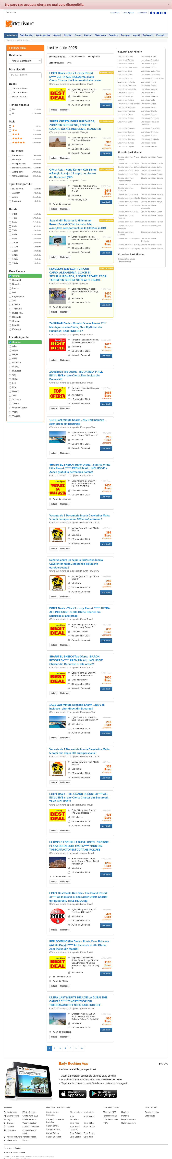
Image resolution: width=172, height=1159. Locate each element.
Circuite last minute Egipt (128, 174)
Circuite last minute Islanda (129, 198)
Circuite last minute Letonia (129, 205)
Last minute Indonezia (127, 89)
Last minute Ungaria (126, 146)
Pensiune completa (25, 167)
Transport (125, 35)
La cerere (25, 201)
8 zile (25, 234)
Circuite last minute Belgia (128, 163)
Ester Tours (150, 1110)
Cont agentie (128, 12)
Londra (14, 288)
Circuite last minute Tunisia (129, 245)
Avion (25, 197)
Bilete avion (100, 35)
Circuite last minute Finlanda (129, 184)
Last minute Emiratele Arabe (152, 78)
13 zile (25, 254)
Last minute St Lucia (126, 136)
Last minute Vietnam (149, 146)
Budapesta (16, 313)
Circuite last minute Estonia (152, 178)
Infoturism (20, 24)
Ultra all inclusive (25, 176)
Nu (25, 113)
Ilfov (12, 387)
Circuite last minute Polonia (152, 222)
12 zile (25, 250)
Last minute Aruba (125, 56)
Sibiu (13, 300)
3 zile (25, 213)
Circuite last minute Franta (151, 184)
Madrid (14, 325)
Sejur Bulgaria (76, 1127)
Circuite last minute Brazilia (152, 163)
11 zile (25, 246)
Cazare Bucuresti (53, 1131)
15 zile (25, 263)
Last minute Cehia (148, 67)
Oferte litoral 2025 (30, 1110)
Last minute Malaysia (149, 96)
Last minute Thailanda (150, 139)
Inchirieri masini (29, 1131)
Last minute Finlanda (126, 82)
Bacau (13, 354)
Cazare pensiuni (128, 1117)
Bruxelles (15, 284)
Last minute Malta (148, 100)
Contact (18, 1142)
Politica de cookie (11, 1156)
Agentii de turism (13, 1131)
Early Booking (26, 35)
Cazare (77, 35)
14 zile (25, 259)
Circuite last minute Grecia (151, 188)
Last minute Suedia (148, 136)
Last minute (11, 35)
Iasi (12, 292)
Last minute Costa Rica (150, 71)
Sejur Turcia (89, 1127)
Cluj (12, 375)
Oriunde (15, 276)
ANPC (105, 1117)
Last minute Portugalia (150, 118)
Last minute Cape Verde (127, 67)
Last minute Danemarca (150, 75)
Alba (13, 346)
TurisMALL (148, 35)
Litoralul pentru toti (31, 1121)
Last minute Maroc (148, 104)
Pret (69, 63)
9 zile (25, 238)
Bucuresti (15, 280)
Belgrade (15, 317)
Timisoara (15, 308)
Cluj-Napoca (16, 296)
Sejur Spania (75, 1131)
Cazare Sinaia (52, 1120)
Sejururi (57, 35)
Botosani (15, 362)
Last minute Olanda (149, 111)
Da (25, 109)
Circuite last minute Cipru (151, 171)
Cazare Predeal (53, 1123)
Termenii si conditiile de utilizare (16, 1153)
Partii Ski (125, 1110)
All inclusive (25, 171)
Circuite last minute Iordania (152, 194)
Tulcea (14, 403)
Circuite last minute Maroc (151, 212)
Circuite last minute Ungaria (129, 249)
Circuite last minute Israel (151, 198)
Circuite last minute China (128, 171)
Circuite (67, 35)
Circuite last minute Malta (128, 212)
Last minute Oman (125, 115)
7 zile (25, 230)
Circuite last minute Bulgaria (129, 167)
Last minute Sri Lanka (149, 132)
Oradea (14, 321)
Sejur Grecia (89, 1121)
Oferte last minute (24, 40)
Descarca (72, 1088)
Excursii (160, 35)
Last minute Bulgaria (149, 64)
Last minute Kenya (125, 96)
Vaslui (13, 412)
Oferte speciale (43, 35)
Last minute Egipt (125, 78)
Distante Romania (110, 1113)
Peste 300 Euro (18, 96)
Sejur (8, 1113)
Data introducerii (56, 63)
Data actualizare (77, 56)
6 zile (25, 226)
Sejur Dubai (89, 1117)
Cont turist (115, 12)
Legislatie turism (128, 1113)
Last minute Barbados (150, 60)
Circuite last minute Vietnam (152, 249)
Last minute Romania (126, 128)
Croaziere (113, 35)
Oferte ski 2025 (109, 1106)
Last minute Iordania (149, 89)
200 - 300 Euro (17, 92)
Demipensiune (25, 163)
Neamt (14, 391)
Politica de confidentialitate (14, 1147)
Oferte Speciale (29, 1106)
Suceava (15, 399)
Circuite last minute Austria (151, 157)
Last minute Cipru (125, 71)
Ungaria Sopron (18, 407)
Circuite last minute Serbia (151, 232)
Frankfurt (15, 329)
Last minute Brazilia (126, 64)
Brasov (14, 366)
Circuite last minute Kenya (151, 202)
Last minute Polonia (126, 118)
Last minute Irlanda (126, 93)
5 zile (25, 222)
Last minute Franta (148, 82)
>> (82, 1048)
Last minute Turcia (148, 143)
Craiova (14, 304)
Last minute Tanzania (126, 139)
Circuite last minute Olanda (152, 215)
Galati (13, 379)
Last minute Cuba (125, 75)
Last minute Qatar (125, 122)
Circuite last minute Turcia (151, 245)
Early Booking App (73, 1057)
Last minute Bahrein (126, 60)
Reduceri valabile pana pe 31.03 (77, 1063)
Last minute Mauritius (126, 107)
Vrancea (14, 416)
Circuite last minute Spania (129, 238)
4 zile (25, 218)
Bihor (13, 358)
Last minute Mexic (148, 107)
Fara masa (25, 155)
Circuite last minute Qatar (151, 226)
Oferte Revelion (29, 1113)
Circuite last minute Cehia (151, 167)
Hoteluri (87, 35)
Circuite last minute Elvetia (151, 174)
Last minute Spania (126, 132)
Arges (13, 350)
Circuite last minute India (128, 194)
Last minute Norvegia (126, 111)
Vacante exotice (30, 1117)
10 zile (25, 242)
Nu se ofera (25, 188)
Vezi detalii (106, 105)
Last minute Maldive (126, 100)
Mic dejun (25, 159)
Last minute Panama (149, 115)
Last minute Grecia (148, 86)
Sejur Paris (74, 1117)
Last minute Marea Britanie (129, 104)
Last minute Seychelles (150, 128)
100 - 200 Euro (17, 88)
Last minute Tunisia (126, 143)
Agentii (136, 35)
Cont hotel (142, 12)
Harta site (8, 1142)
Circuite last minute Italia (128, 202)
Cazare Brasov (52, 1127)
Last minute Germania (127, 86)
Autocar (25, 192)
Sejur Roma (89, 1111)
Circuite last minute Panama (129, 222)
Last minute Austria (148, 56)
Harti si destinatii (110, 1110)
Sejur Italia (88, 1131)
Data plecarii (94, 56)
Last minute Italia (148, 93)
